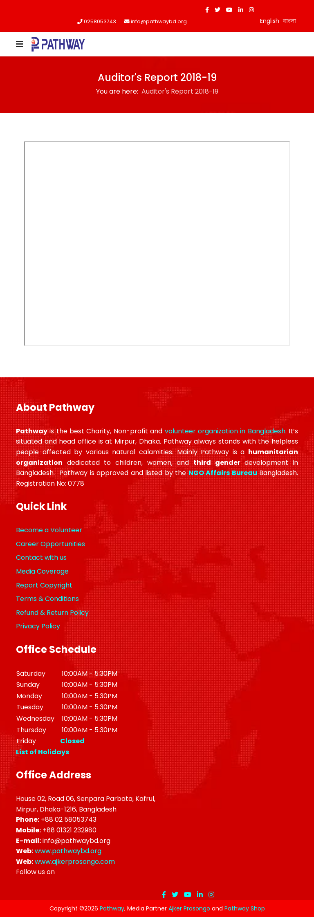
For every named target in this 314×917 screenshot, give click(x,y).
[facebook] (207, 10)
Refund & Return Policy (52, 612)
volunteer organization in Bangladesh (225, 431)
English (269, 21)
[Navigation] (19, 44)
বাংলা (289, 21)
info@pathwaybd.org (159, 21)
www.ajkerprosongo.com (75, 861)
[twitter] (217, 10)
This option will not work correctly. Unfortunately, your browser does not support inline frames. (157, 243)
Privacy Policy (38, 626)
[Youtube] (229, 10)
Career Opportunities (50, 544)
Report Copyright (44, 585)
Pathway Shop (244, 908)
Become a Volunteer (49, 530)
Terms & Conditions (47, 598)
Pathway (112, 908)
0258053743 (100, 21)
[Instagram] (251, 10)
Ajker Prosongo (189, 908)
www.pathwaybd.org (68, 851)
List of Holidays (42, 752)
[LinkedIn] (240, 10)
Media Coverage (42, 571)
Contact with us (41, 557)
